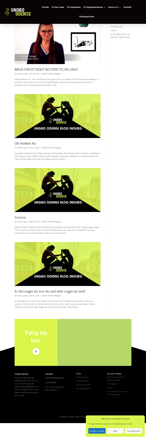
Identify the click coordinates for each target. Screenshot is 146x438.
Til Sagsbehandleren (91, 6)
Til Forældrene (72, 6)
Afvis (115, 431)
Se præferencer (133, 431)
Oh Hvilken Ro (25, 158)
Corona (20, 232)
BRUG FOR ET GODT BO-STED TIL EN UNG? (46, 84)
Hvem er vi (111, 6)
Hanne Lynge (22, 88)
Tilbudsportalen (85, 16)
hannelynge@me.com (54, 393)
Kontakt (126, 6)
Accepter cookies (97, 431)
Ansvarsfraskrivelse (83, 400)
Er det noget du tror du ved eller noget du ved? (50, 306)
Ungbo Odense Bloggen (51, 88)
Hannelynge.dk (81, 392)
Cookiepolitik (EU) (82, 396)
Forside (43, 6)
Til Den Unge (56, 6)
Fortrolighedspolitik (83, 403)
